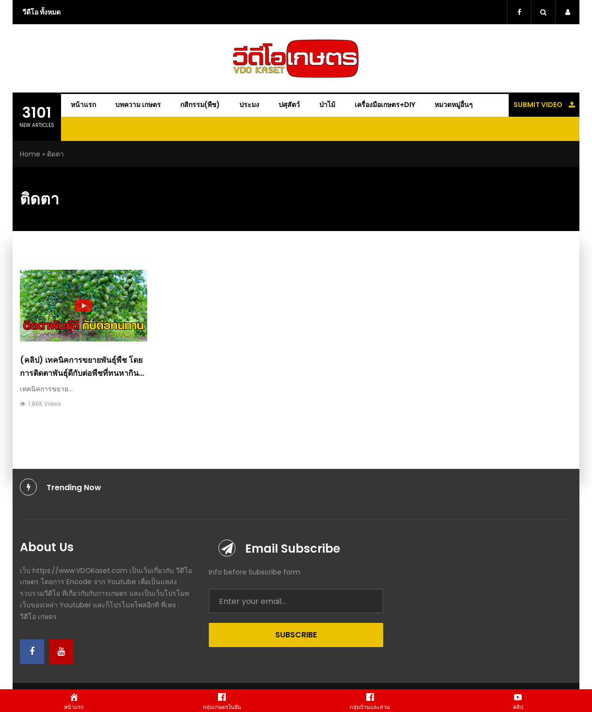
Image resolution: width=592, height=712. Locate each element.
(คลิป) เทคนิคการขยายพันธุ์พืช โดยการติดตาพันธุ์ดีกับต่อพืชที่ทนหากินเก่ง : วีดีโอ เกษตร (81, 373)
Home (30, 154)
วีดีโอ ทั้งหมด (41, 12)
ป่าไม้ (327, 104)
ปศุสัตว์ (289, 104)
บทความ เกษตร (138, 104)
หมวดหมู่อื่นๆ (454, 104)
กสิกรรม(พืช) (200, 104)
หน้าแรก (83, 104)
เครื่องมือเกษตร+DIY (385, 104)
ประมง (249, 104)
